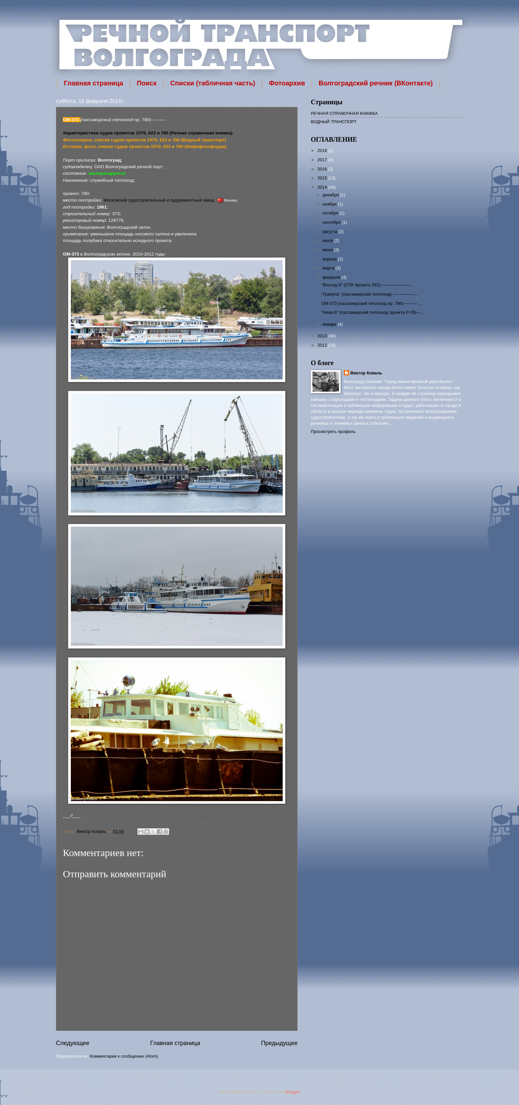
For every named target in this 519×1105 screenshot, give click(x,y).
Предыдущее (279, 1043)
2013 (322, 335)
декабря (331, 194)
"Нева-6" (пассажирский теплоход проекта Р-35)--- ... (373, 312)
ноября (330, 204)
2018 (322, 150)
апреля (330, 259)
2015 (322, 177)
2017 (322, 159)
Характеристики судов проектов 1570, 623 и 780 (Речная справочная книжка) (147, 132)
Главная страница (93, 83)
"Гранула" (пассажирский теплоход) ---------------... (369, 294)
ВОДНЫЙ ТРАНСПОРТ (333, 121)
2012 (322, 345)
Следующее (72, 1043)
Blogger (292, 1091)
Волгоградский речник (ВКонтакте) (375, 83)
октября (330, 213)
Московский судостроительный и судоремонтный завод (159, 200)
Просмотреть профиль (333, 431)
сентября (332, 222)
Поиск (147, 83)
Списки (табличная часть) (212, 83)
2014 (322, 187)
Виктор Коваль (92, 831)
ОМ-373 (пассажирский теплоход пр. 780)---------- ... (371, 303)
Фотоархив (287, 83)
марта (328, 267)
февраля (331, 277)
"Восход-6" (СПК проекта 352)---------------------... (367, 284)
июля (328, 240)
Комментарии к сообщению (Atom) (124, 1056)
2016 (322, 169)
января (330, 324)
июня (328, 249)
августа (330, 231)
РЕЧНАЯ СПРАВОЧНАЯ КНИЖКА (344, 113)
